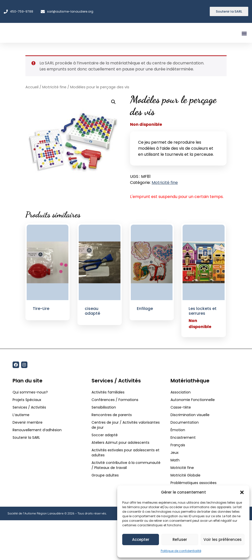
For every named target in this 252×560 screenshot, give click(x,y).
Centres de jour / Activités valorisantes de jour (126, 425)
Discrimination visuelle (190, 414)
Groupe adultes (105, 475)
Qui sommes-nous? (30, 392)
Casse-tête (181, 407)
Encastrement (183, 437)
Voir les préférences (222, 539)
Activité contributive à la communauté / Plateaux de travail (126, 465)
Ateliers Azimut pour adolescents (121, 442)
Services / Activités (29, 407)
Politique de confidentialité (181, 551)
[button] (241, 490)
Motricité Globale (185, 475)
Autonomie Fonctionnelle (193, 399)
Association (181, 392)
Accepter (140, 539)
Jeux (175, 452)
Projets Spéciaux (27, 399)
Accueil (31, 87)
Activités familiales (108, 392)
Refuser (180, 539)
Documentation (185, 422)
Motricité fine (54, 87)
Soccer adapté (105, 434)
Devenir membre (28, 422)
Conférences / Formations (115, 399)
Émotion (178, 429)
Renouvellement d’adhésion (37, 429)
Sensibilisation (104, 407)
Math (175, 460)
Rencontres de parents (112, 414)
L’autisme (21, 414)
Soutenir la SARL (26, 437)
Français (178, 445)
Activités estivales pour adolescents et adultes (125, 453)
